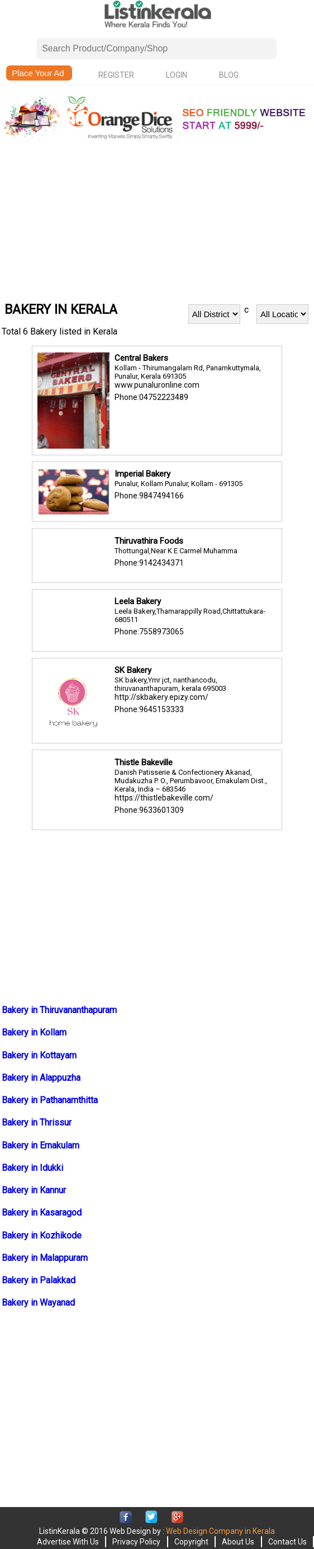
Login (176, 74)
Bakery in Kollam (34, 1032)
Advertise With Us (68, 1541)
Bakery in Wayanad (38, 1302)
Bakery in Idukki (32, 1167)
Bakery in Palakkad (38, 1280)
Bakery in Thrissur (37, 1122)
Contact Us (287, 1541)
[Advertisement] (157, 220)
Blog (229, 74)
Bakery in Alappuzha (41, 1077)
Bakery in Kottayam (39, 1055)
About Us (238, 1541)
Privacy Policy (136, 1541)
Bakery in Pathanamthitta (50, 1100)
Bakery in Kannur (34, 1190)
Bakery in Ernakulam (40, 1145)
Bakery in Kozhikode (42, 1235)
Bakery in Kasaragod (42, 1212)
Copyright (191, 1541)
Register (116, 74)
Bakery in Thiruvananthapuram (59, 1010)
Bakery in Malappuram (45, 1258)
